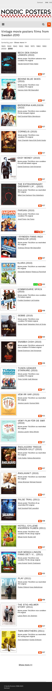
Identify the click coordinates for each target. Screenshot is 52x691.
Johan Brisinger (23, 482)
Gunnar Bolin (34, 403)
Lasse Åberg (22, 616)
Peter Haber (33, 64)
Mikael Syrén (22, 537)
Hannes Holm (23, 90)
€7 (42, 232)
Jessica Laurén (23, 403)
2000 (3, 48)
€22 (41, 284)
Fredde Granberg (24, 300)
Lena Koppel (22, 563)
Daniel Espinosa (24, 167)
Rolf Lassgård (33, 508)
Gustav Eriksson (35, 640)
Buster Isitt (32, 537)
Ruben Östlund (23, 587)
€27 (41, 74)
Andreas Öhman (24, 248)
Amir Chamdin (23, 140)
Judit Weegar (33, 379)
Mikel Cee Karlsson (25, 195)
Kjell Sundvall (23, 116)
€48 (41, 311)
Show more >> (20, 42)
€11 (41, 416)
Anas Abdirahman (36, 587)
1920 (3, 46)
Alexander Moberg (24, 272)
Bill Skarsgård (33, 90)
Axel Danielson (23, 640)
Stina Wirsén (34, 432)
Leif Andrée (35, 300)
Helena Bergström (34, 458)
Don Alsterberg (38, 195)
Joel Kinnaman (35, 167)
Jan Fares (30, 219)
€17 (41, 127)
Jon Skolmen (32, 616)
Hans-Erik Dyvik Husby (37, 140)
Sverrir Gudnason (34, 563)
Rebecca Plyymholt (39, 272)
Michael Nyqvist (36, 482)
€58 (41, 600)
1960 (27, 46)
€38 (41, 363)
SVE (50, 2)
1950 (21, 46)
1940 (15, 46)
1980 (38, 46)
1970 (33, 46)
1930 (9, 46)
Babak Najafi (22, 324)
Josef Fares (22, 219)
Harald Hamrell (23, 64)
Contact (40, 2)
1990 (44, 46)
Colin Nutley (22, 458)
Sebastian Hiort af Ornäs (37, 324)
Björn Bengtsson (34, 116)
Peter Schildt (22, 379)
